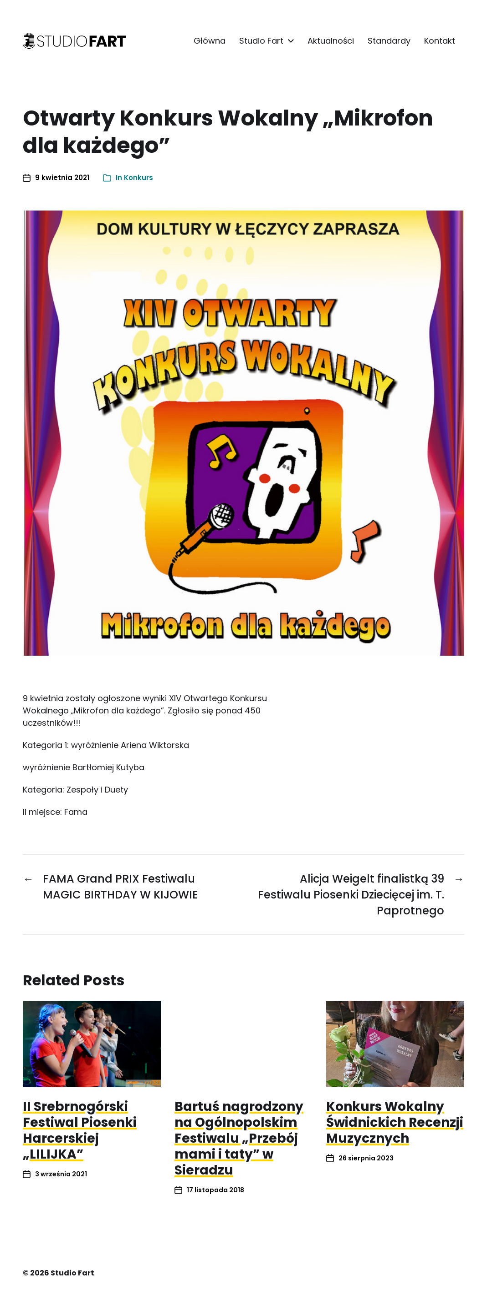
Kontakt (439, 41)
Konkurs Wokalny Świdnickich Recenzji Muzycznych (394, 1122)
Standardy (389, 41)
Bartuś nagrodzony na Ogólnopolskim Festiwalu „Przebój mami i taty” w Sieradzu (238, 1138)
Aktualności (331, 41)
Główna (210, 41)
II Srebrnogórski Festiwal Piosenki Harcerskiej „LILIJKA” (80, 1130)
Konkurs (138, 177)
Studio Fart (261, 41)
